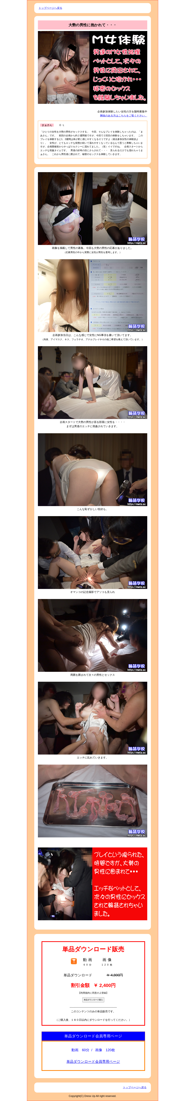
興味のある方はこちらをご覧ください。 (123, 115)
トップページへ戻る (50, 8)
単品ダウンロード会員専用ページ (93, 1061)
